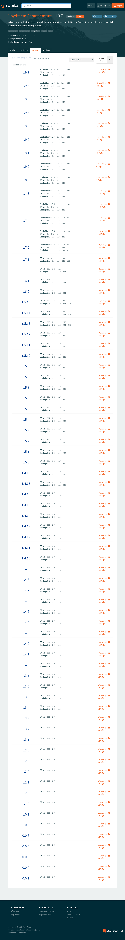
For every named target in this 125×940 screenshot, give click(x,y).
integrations (36, 31)
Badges (46, 50)
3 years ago (104, 245)
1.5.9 (25, 366)
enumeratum (41, 15)
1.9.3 (25, 126)
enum (44, 31)
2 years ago (104, 231)
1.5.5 (25, 409)
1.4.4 (25, 622)
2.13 (30, 35)
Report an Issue (45, 914)
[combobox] (81, 60)
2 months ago (103, 110)
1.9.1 (25, 153)
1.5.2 (25, 441)
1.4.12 (26, 537)
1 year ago (105, 191)
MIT (101, 72)
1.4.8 (25, 579)
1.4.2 (25, 643)
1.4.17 (26, 483)
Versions (35, 50)
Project (13, 50)
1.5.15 (26, 302)
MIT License (110, 16)
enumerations (24, 31)
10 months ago (103, 164)
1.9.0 (25, 166)
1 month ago (103, 83)
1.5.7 (25, 387)
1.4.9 (25, 569)
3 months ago (103, 137)
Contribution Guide (46, 911)
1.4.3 (25, 633)
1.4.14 (26, 515)
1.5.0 (25, 462)
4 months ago (103, 150)
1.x (26, 38)
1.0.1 (25, 814)
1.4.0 (25, 665)
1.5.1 (25, 451)
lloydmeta (17, 15)
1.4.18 (26, 473)
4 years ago (104, 269)
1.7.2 (25, 247)
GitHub (97, 16)
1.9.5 (25, 99)
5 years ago (104, 279)
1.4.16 (26, 494)
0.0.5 (25, 835)
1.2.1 (25, 782)
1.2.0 (25, 793)
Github (15, 911)
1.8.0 (25, 180)
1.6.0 (25, 291)
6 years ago (104, 301)
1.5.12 (26, 334)
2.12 (35, 35)
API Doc (91, 5)
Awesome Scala (103, 5)
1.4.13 (26, 526)
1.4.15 (26, 505)
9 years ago (104, 354)
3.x (24, 35)
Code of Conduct (73, 914)
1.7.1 (25, 259)
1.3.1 (25, 739)
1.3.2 (25, 729)
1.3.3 (25, 718)
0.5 (30, 42)
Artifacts (24, 50)
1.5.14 (26, 313)
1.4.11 (26, 547)
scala (50, 31)
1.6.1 (25, 281)
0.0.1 (25, 878)
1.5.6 (25, 398)
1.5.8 (25, 377)
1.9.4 (25, 112)
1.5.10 (26, 355)
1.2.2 (25, 771)
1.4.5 (25, 611)
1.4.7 (25, 590)
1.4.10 (26, 558)
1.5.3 (25, 430)
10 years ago (104, 674)
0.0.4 (25, 846)
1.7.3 (25, 234)
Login (118, 5)
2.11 (73, 245)
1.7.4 (25, 220)
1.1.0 (25, 803)
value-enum (13, 31)
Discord (15, 914)
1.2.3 (25, 761)
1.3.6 (25, 686)
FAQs (69, 911)
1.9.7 (25, 72)
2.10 (64, 301)
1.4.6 (25, 601)
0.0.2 (25, 867)
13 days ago (104, 69)
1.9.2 (25, 139)
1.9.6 (25, 85)
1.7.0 (25, 270)
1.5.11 (26, 345)
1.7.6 (25, 193)
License (70, 918)
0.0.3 (25, 857)
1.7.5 (25, 207)
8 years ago (104, 322)
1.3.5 (25, 697)
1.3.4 (25, 707)
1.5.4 (25, 419)
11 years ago (104, 802)
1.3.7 (25, 675)
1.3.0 (25, 750)
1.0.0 (25, 825)
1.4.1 (25, 654)
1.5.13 (26, 323)
